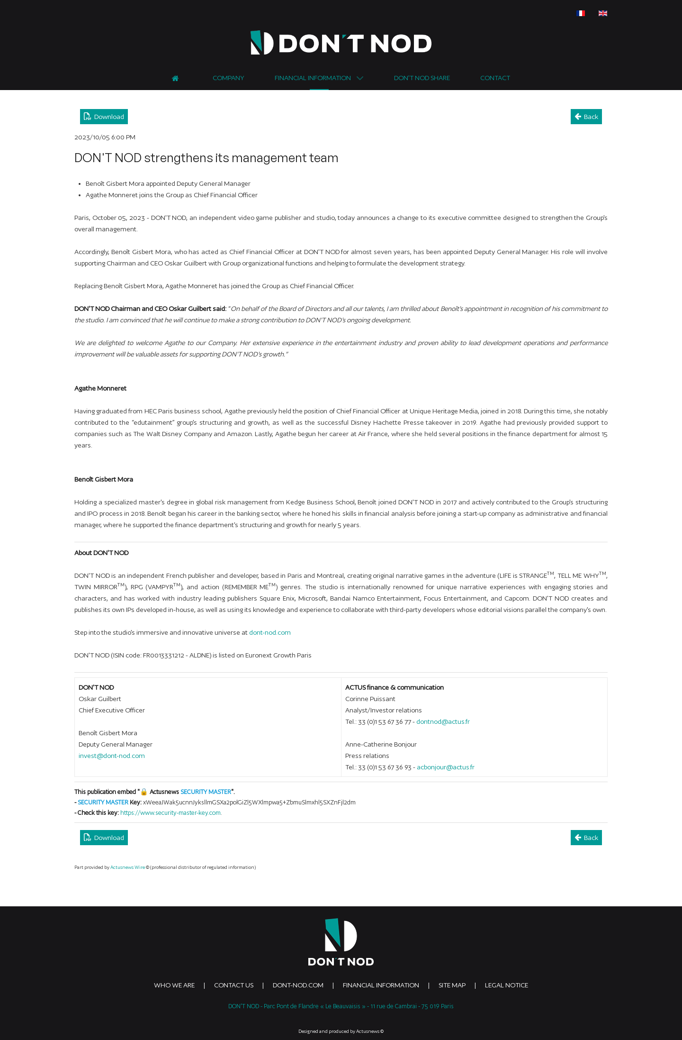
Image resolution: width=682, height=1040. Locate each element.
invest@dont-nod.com (112, 755)
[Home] (177, 77)
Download (104, 116)
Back (586, 116)
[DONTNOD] (341, 42)
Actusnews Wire (127, 867)
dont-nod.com (270, 632)
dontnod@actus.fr (443, 721)
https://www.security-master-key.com (170, 812)
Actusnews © (370, 1031)
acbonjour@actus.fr (446, 767)
